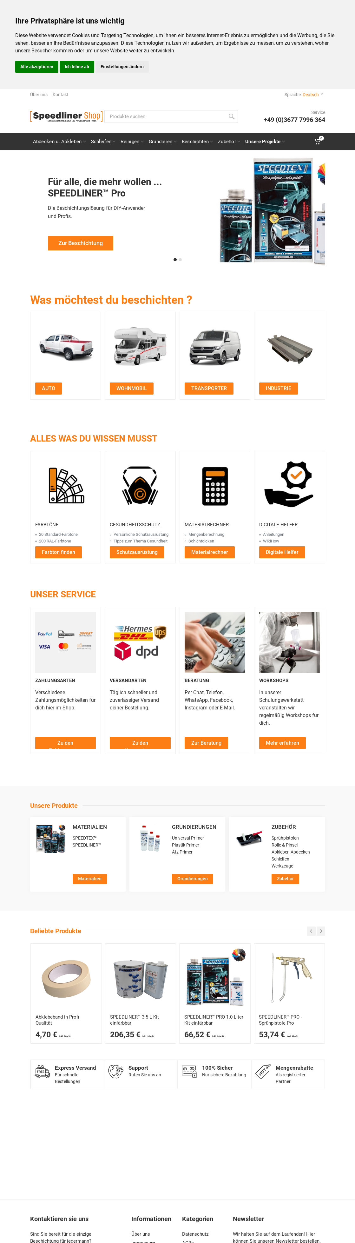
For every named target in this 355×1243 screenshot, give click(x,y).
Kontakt (61, 94)
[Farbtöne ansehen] (65, 486)
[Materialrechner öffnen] (215, 486)
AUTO (48, 388)
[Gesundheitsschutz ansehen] (140, 486)
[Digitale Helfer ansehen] (289, 486)
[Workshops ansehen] (289, 642)
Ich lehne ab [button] (77, 66)
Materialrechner (209, 552)
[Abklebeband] (66, 979)
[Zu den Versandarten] (140, 743)
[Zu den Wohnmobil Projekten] (140, 347)
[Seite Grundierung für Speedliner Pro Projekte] (162, 141)
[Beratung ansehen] (215, 642)
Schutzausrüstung (137, 552)
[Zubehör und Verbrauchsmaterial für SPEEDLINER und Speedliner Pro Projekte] (228, 141)
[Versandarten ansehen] (140, 642)
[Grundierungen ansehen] (150, 838)
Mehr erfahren (282, 743)
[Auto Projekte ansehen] (48, 388)
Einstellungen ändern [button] (122, 66)
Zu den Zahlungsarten (65, 744)
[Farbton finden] (58, 552)
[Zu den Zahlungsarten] (65, 743)
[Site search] (164, 116)
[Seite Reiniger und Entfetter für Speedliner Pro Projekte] (132, 141)
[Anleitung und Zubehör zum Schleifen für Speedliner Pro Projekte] (103, 141)
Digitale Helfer (282, 552)
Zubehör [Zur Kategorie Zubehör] (285, 878)
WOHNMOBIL (131, 388)
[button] (175, 259)
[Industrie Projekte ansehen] (278, 388)
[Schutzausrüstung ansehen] (137, 552)
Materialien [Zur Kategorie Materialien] (90, 878)
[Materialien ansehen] (50, 838)
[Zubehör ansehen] (249, 838)
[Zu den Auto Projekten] (65, 347)
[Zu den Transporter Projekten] (215, 347)
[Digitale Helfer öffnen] (282, 552)
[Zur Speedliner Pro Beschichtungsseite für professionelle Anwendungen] (177, 212)
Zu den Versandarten (140, 744)
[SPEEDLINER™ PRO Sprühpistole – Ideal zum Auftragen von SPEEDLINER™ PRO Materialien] (289, 979)
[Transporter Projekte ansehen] (209, 388)
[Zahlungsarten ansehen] (65, 642)
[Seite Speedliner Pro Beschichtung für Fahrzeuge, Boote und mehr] (197, 141)
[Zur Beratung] (206, 743)
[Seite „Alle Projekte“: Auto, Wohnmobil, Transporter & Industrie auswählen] (264, 141)
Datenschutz (195, 1234)
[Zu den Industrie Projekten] (289, 347)
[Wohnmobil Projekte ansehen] (132, 388)
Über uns (39, 94)
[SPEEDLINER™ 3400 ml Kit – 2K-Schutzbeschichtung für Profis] (140, 979)
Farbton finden (58, 552)
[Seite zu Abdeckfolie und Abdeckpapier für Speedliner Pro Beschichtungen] (59, 141)
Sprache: (304, 94)
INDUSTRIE (278, 388)
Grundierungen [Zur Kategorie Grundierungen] (192, 878)
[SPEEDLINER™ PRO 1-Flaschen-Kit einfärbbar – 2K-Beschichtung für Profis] (215, 979)
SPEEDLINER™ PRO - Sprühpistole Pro (280, 1020)
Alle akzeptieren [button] (36, 66)
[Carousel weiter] (321, 931)
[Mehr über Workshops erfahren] (282, 743)
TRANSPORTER (209, 388)
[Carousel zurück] (311, 931)
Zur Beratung (206, 743)
